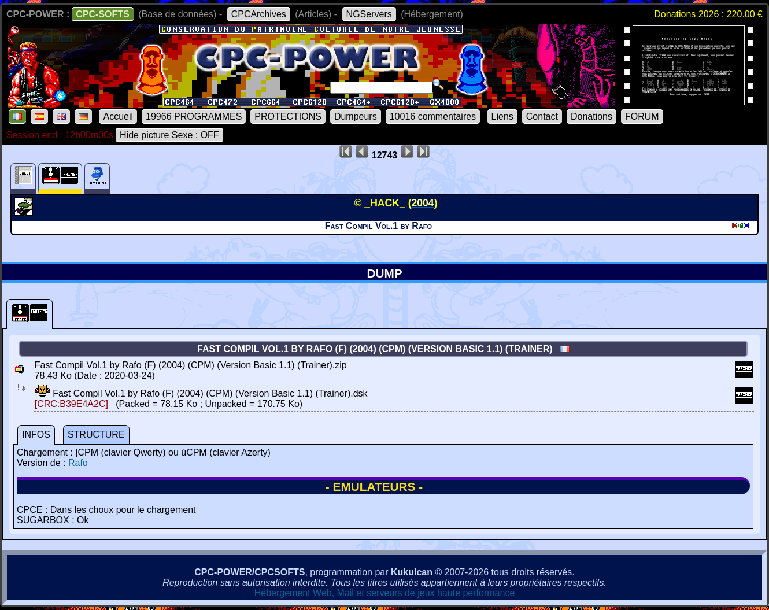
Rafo (78, 463)
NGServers (369, 14)
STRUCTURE (96, 434)
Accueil (118, 116)
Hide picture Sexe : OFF (169, 135)
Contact (542, 116)
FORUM (642, 116)
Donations (591, 116)
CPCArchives (258, 14)
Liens (502, 116)
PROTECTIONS (287, 116)
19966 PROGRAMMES (194, 116)
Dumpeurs (355, 116)
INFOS (36, 434)
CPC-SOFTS (102, 14)
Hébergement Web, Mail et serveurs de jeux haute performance (384, 593)
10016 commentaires (433, 116)
